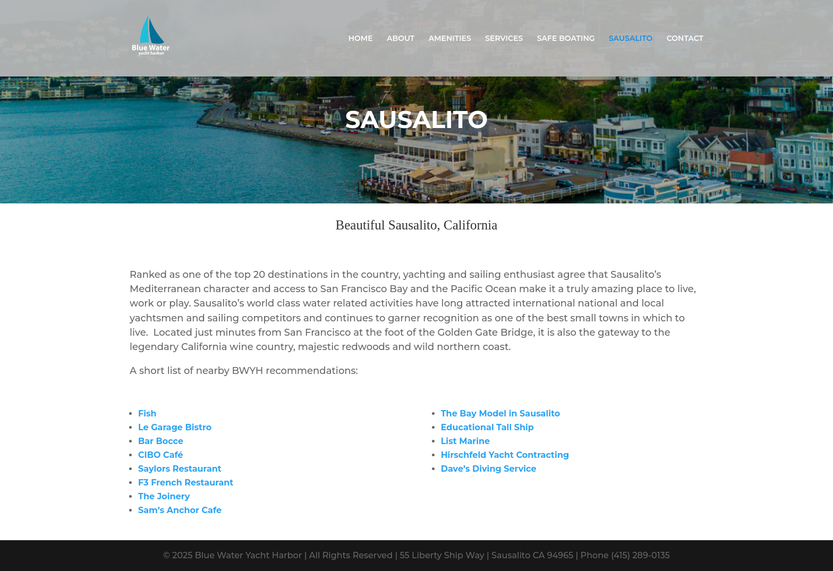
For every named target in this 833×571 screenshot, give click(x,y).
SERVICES (504, 39)
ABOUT (400, 39)
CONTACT (685, 39)
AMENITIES (450, 39)
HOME (360, 39)
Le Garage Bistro (174, 427)
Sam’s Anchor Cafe (180, 510)
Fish (147, 413)
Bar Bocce (160, 441)
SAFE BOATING (566, 39)
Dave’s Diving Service (489, 469)
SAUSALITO (630, 39)
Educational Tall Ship (487, 427)
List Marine (465, 441)
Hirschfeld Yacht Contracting (505, 455)
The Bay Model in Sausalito (500, 413)
